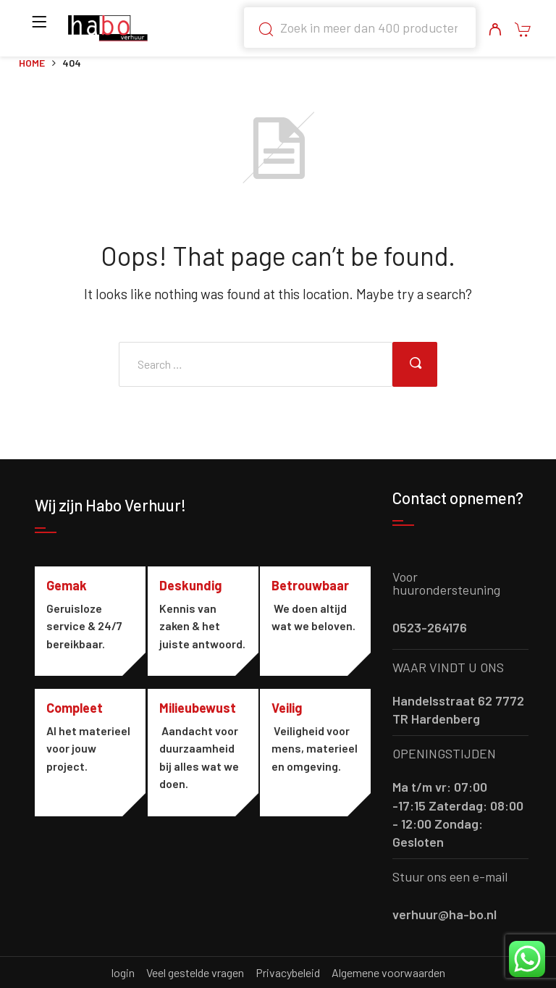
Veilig (292, 727)
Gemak (66, 585)
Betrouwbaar (316, 585)
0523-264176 (429, 627)
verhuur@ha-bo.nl (444, 914)
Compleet (74, 727)
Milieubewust (200, 727)
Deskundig (193, 585)
